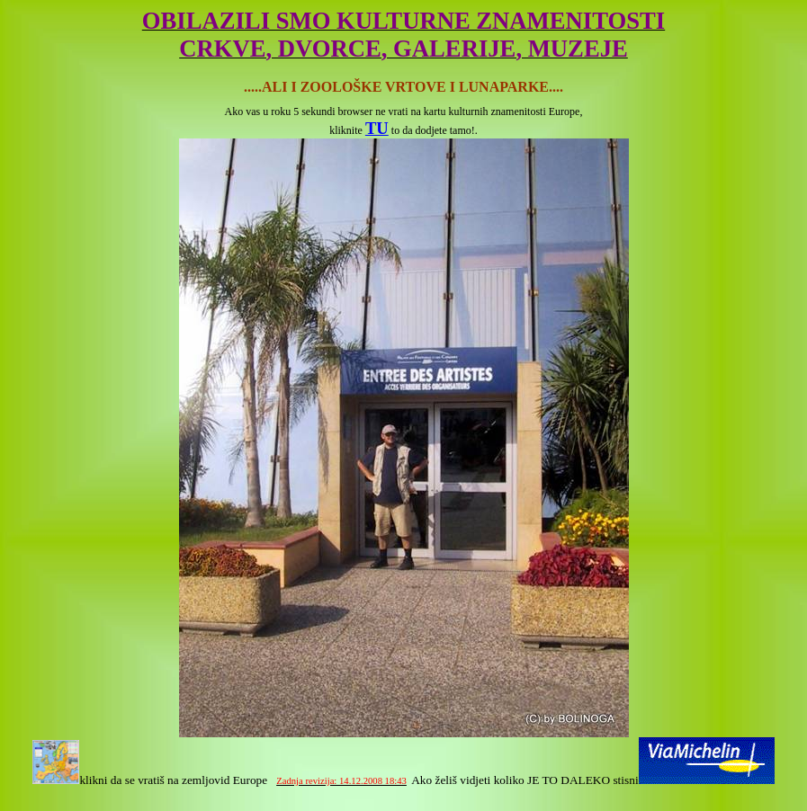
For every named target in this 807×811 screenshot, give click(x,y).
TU (377, 128)
